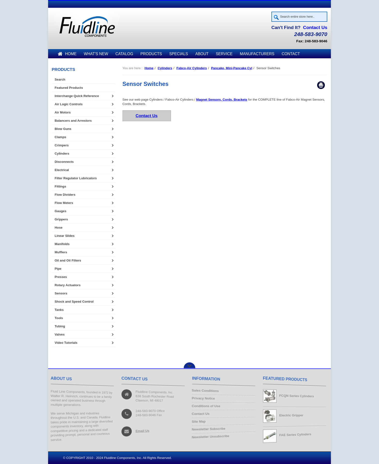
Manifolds (62, 244)
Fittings (60, 186)
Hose (58, 227)
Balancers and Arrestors (73, 120)
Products (151, 54)
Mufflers (61, 252)
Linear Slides (64, 236)
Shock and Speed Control (74, 301)
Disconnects (64, 162)
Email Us (142, 430)
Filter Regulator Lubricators (76, 178)
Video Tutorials (66, 342)
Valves (60, 334)
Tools (59, 318)
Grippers (61, 219)
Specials (178, 54)
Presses (61, 277)
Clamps (60, 137)
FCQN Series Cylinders (297, 396)
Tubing (60, 326)
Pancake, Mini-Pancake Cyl (231, 68)
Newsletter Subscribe (210, 428)
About (202, 54)
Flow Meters (64, 203)
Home (67, 54)
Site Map (200, 420)
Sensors (61, 293)
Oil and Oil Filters (68, 260)
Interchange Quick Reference (77, 96)
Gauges (60, 211)
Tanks (59, 310)
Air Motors (63, 112)
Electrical (62, 170)
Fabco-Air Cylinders (191, 68)
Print (321, 85)
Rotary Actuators (67, 285)
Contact (291, 54)
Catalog (124, 54)
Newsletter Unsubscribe (211, 435)
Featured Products (69, 88)
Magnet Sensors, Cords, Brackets (221, 100)
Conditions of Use (207, 406)
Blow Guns (63, 129)
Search (60, 79)
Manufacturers (257, 54)
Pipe (58, 268)
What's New (96, 54)
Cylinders (165, 68)
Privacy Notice (204, 398)
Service (224, 54)
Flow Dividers (65, 194)
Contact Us (315, 27)
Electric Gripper (291, 415)
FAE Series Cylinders (296, 435)
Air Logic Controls (69, 104)
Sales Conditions (206, 391)
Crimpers (62, 145)
